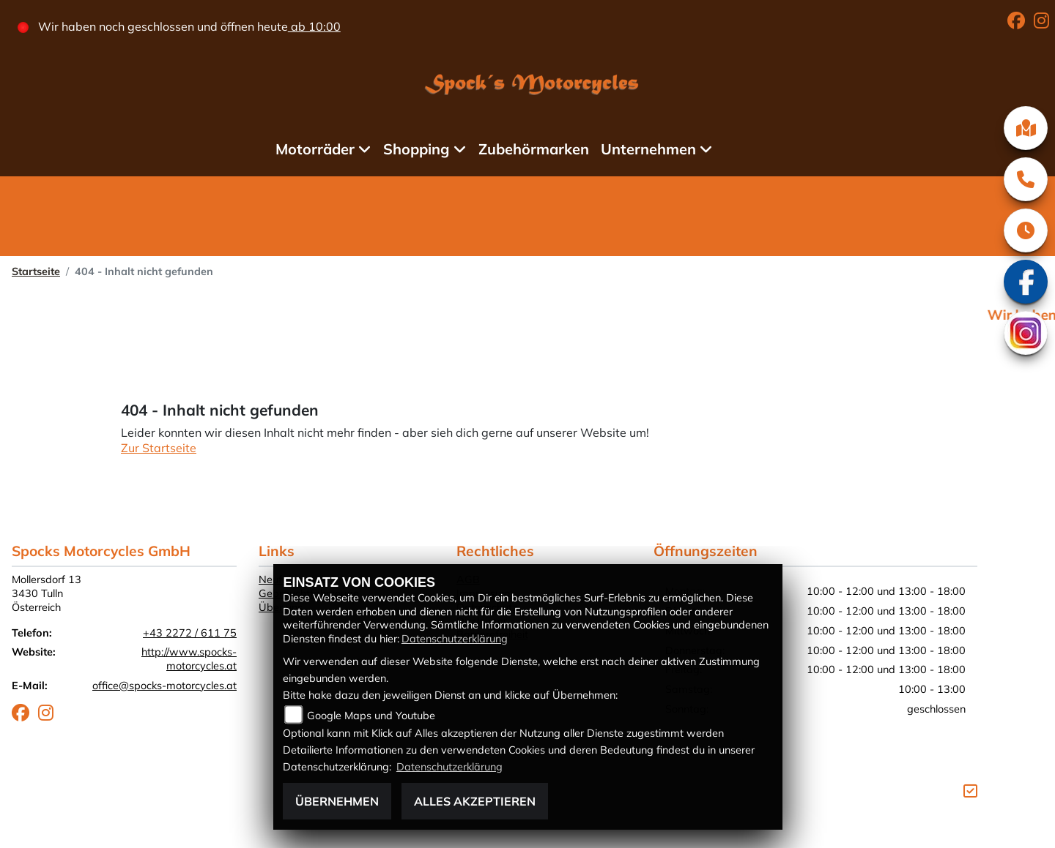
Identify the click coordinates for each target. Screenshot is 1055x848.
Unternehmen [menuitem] (648, 149)
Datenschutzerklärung (454, 638)
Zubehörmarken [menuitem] (533, 149)
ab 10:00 (314, 26)
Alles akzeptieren (475, 801)
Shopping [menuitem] (416, 149)
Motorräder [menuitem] (315, 149)
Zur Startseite (158, 447)
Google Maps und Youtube (371, 715)
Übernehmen (337, 801)
